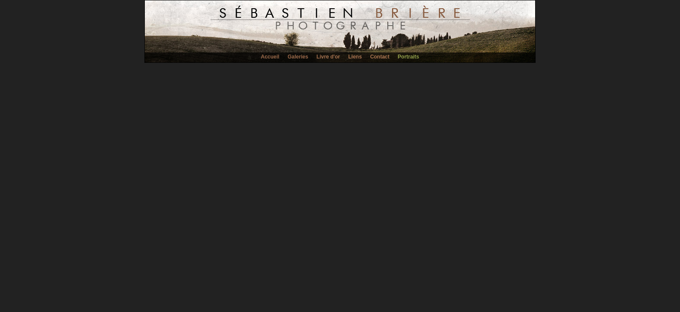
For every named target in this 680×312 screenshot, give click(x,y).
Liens (355, 57)
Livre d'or (328, 57)
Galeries (298, 57)
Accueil (270, 57)
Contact (379, 57)
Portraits (408, 57)
